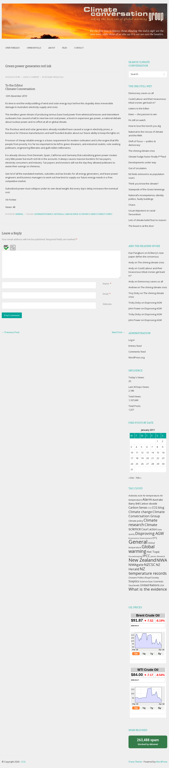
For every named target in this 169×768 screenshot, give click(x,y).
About (51, 48)
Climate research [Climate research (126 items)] (143, 522)
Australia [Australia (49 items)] (157, 499)
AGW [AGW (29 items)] (140, 495)
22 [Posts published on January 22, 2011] (158, 458)
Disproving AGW (153, 302)
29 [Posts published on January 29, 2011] (158, 463)
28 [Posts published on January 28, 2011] (152, 463)
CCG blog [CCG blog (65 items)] (158, 507)
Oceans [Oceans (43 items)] (133, 577)
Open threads (12, 48)
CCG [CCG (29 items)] (149, 508)
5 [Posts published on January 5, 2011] (141, 446)
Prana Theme (135, 761)
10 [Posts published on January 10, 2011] (132, 452)
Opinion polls (34, 48)
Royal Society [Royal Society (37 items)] (152, 577)
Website (107, 304)
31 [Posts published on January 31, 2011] (132, 469)
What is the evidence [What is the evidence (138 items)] (148, 589)
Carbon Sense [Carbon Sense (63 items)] (138, 507)
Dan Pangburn (136, 252)
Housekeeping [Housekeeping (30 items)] (135, 556)
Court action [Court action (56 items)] (149, 529)
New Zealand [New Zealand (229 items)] (142, 560)
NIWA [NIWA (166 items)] (162, 560)
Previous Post (10, 332)
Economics (84, 214)
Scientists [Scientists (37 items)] (158, 581)
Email (105, 294)
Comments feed (137, 351)
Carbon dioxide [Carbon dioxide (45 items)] (148, 503)
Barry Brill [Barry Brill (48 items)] (134, 503)
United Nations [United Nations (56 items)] (149, 585)
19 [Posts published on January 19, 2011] (142, 458)
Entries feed (135, 345)
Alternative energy (43, 214)
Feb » (138, 477)
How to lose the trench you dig (145, 126)
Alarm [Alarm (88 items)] (147, 499)
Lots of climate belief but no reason (147, 220)
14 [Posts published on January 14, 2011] (152, 452)
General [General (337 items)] (138, 541)
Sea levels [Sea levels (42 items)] (134, 585)
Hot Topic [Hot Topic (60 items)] (153, 552)
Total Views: (135, 396)
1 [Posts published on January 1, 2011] (157, 441)
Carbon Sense (71, 214)
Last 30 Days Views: (139, 386)
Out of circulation (138, 168)
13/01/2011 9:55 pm (12, 77)
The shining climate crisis (142, 150)
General (19, 214)
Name (106, 284)
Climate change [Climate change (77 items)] (140, 512)
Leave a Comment (31, 77)
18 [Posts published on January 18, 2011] (137, 458)
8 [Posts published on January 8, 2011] (157, 446)
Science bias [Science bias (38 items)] (146, 581)
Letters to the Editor (139, 108)
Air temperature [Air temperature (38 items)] (151, 495)
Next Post (118, 332)
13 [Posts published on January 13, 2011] (147, 452)
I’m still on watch (137, 120)
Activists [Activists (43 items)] (133, 495)
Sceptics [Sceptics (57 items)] (134, 581)
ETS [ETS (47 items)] (154, 538)
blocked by (148, 742)
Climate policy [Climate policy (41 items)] (136, 520)
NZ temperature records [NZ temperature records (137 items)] (148, 571)
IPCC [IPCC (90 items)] (146, 555)
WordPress (161, 761)
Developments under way (142, 162)
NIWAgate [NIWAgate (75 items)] (136, 565)
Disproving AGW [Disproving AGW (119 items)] (149, 533)
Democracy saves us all (141, 93)
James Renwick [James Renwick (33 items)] (158, 556)
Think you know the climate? (143, 183)
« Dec (131, 477)
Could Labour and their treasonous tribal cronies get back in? (147, 272)
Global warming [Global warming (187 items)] (142, 549)
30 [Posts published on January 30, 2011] (163, 463)
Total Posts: (135, 406)
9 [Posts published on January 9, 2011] (162, 446)
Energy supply (105, 214)
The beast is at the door (141, 225)
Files (64, 48)
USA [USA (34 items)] (162, 585)
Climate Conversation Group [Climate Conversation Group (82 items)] (147, 513)
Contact (79, 48)
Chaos (132, 204)
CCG (23, 761)
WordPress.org (137, 357)
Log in (132, 340)
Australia (59, 214)
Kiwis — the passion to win (143, 114)
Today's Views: (137, 377)
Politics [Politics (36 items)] (141, 577)
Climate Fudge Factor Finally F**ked (147, 156)
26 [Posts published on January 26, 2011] (142, 463)
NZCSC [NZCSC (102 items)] (149, 564)
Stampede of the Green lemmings (147, 189)
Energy (94, 214)
